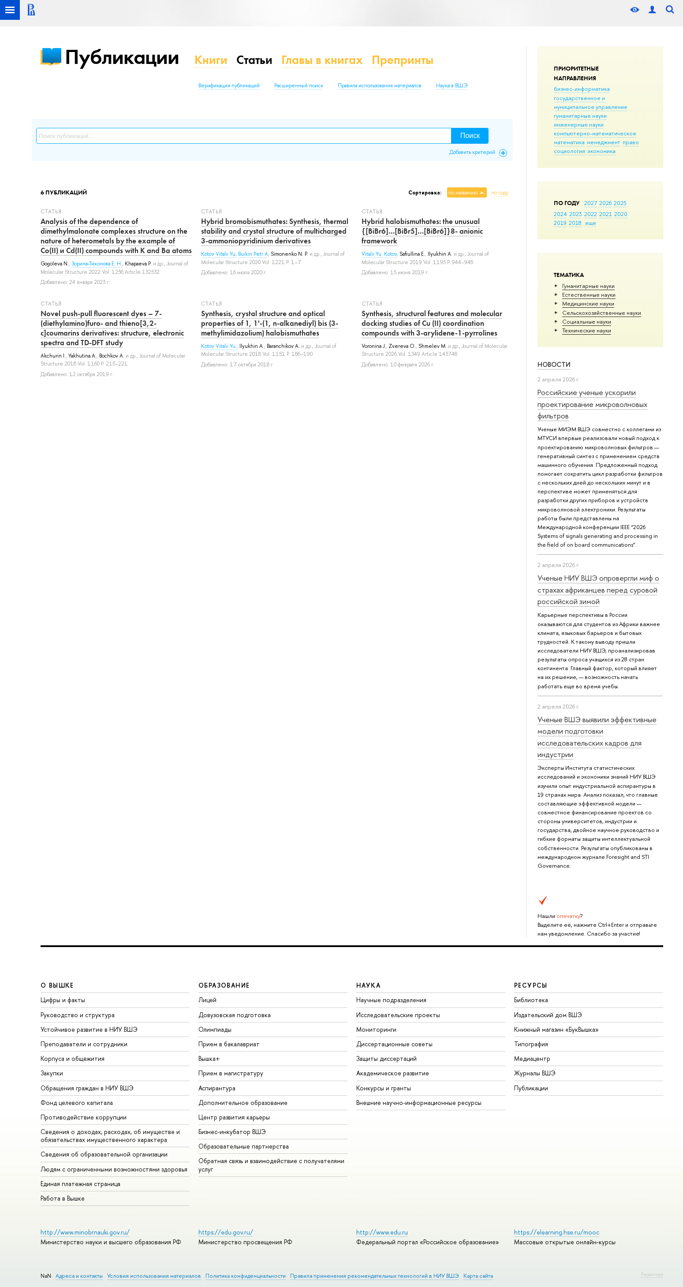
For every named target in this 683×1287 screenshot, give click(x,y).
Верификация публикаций (229, 85)
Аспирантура (216, 1088)
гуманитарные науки (580, 115)
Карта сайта (478, 1276)
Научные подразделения (391, 1000)
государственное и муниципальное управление (590, 102)
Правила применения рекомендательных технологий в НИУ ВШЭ (374, 1276)
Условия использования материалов (154, 1276)
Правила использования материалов (380, 85)
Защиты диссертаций (386, 1058)
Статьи (254, 59)
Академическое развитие (392, 1073)
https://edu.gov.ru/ (225, 1232)
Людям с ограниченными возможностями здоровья (114, 1169)
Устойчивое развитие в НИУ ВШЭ (89, 1029)
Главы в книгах (322, 59)
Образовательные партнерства (243, 1146)
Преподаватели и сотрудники (84, 1044)
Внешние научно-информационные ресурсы (418, 1102)
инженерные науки (579, 124)
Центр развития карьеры (234, 1117)
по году (499, 192)
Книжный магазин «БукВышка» (556, 1029)
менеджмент (603, 142)
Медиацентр (532, 1058)
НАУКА (368, 985)
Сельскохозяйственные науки (601, 313)
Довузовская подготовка (234, 1015)
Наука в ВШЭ (451, 85)
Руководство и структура (78, 1015)
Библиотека (531, 1000)
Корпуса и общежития (73, 1058)
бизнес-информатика (582, 89)
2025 (620, 203)
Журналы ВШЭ (535, 1073)
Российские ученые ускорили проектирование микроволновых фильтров (592, 404)
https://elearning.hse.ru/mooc (556, 1232)
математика (569, 142)
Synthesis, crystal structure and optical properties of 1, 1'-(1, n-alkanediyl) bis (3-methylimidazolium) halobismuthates (269, 323)
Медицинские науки (588, 303)
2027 (590, 203)
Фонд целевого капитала (77, 1102)
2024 (560, 214)
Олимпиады (214, 1029)
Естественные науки (589, 294)
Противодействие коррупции (84, 1117)
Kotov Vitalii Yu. (219, 346)
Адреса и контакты (79, 1276)
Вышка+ (209, 1058)
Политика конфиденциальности (245, 1276)
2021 (605, 214)
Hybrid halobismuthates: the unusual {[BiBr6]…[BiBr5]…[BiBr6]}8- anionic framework (422, 231)
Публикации (122, 56)
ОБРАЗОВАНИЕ (224, 985)
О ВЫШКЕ (57, 985)
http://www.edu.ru (382, 1232)
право (631, 142)
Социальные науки (586, 321)
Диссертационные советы (394, 1044)
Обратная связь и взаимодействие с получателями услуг (271, 1164)
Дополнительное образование (242, 1102)
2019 (560, 223)
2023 (575, 214)
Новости (554, 364)
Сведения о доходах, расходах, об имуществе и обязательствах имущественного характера (110, 1135)
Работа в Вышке (63, 1198)
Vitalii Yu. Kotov (379, 253)
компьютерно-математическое (595, 133)
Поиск (470, 135)
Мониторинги (376, 1029)
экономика (601, 151)
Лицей (207, 1000)
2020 (620, 214)
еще (590, 223)
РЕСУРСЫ (531, 985)
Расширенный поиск (298, 85)
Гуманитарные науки (588, 286)
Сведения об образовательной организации (104, 1154)
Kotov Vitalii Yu (218, 253)
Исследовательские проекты (398, 1015)
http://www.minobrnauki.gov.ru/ (85, 1232)
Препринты (402, 59)
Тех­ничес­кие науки (586, 330)
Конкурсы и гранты (383, 1088)
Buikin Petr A (253, 253)
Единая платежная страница (80, 1183)
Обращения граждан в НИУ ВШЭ (87, 1088)
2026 (605, 203)
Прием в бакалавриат (229, 1044)
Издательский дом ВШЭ (548, 1015)
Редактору (652, 1274)
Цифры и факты (63, 1000)
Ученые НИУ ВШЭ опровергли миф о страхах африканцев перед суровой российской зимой (598, 589)
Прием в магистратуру (230, 1073)
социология (569, 151)
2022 (590, 214)
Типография (531, 1044)
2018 (575, 223)
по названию (463, 192)
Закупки (52, 1073)
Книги (211, 59)
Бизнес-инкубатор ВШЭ (232, 1131)
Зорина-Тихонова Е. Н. (96, 263)
